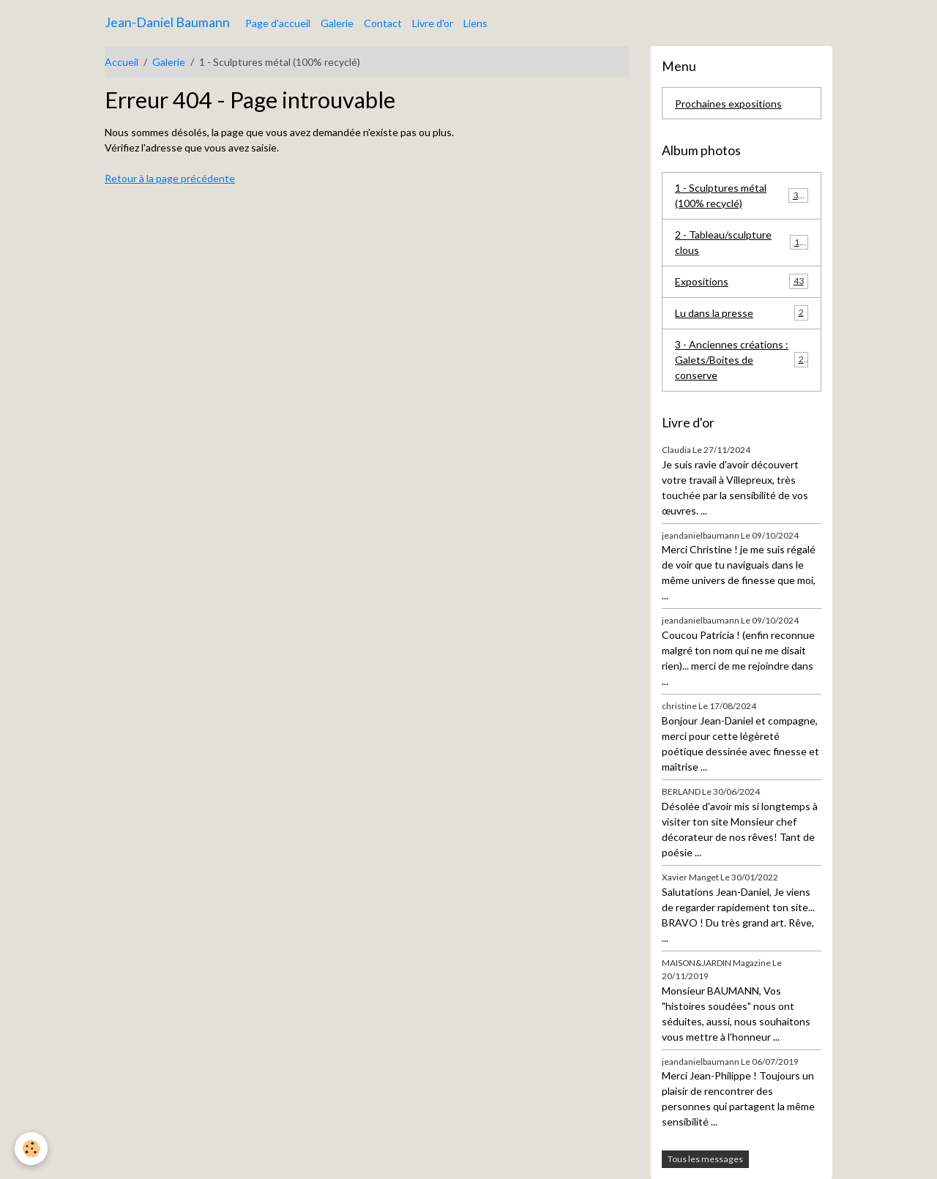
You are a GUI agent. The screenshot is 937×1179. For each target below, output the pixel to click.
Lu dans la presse (741, 312)
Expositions (741, 281)
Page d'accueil (277, 23)
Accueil (121, 62)
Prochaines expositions (728, 103)
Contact (383, 23)
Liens (475, 23)
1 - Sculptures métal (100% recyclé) (741, 195)
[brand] (167, 22)
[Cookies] (31, 1148)
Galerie (337, 23)
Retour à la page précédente (170, 178)
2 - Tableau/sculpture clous (741, 242)
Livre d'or (432, 23)
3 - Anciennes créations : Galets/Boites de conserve (742, 359)
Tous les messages (705, 1158)
